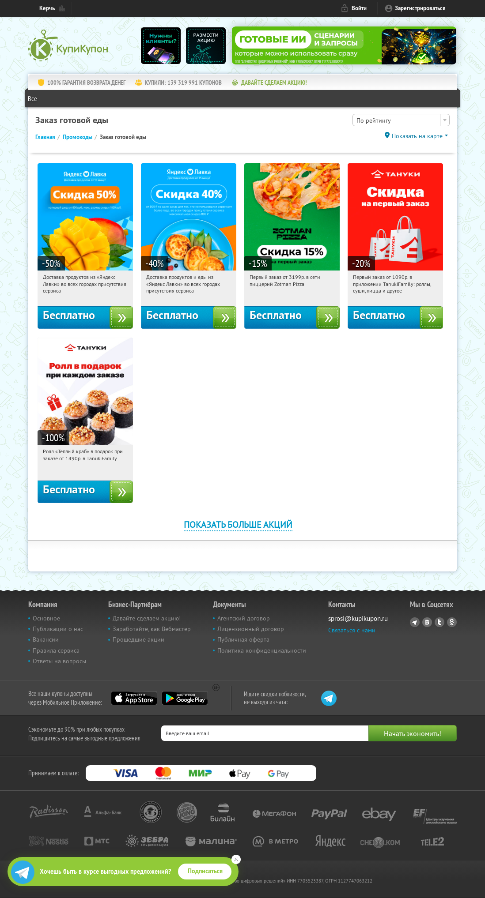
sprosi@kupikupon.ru (358, 618)
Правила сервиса (56, 650)
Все (32, 98)
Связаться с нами (351, 630)
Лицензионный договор (250, 629)
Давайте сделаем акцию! (147, 618)
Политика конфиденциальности (261, 650)
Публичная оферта (243, 639)
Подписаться (205, 871)
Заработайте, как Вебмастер (152, 629)
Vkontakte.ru (427, 622)
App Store (134, 698)
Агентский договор (243, 618)
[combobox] (401, 120)
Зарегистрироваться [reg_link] (420, 8)
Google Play (185, 698)
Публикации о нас (58, 629)
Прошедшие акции (138, 639)
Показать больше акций (238, 524)
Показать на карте (417, 136)
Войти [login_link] (359, 8)
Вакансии (46, 639)
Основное (46, 618)
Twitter (439, 622)
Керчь (47, 8)
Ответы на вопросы (59, 661)
